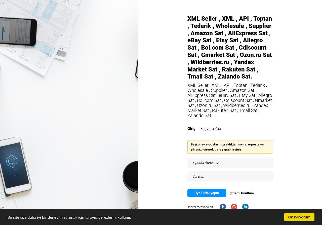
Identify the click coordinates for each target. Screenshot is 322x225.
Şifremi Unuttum (242, 193)
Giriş (191, 128)
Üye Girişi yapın (206, 193)
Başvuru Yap (210, 128)
